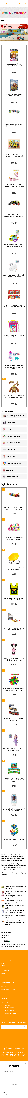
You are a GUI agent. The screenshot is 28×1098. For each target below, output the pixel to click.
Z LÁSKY (7, 429)
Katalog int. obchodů (10, 1057)
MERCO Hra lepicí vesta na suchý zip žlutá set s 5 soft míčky (14, 599)
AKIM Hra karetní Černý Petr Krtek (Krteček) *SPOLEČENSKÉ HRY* (14, 125)
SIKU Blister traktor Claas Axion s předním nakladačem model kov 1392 (14, 215)
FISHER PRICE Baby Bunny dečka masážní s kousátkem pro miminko (14, 276)
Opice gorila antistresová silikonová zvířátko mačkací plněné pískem (14, 396)
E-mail (2, 1026)
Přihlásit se (3, 965)
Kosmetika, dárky (13, 1055)
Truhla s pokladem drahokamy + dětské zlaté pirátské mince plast (14, 629)
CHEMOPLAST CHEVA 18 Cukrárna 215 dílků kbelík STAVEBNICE (14, 336)
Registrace (3, 967)
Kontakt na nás (4, 988)
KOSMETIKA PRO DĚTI (10, 476)
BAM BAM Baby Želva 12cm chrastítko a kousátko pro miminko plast (14, 245)
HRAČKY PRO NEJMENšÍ (12, 463)
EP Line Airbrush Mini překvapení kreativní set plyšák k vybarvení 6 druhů (14, 367)
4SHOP (22, 1048)
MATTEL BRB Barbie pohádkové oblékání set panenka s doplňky (14, 749)
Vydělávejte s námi (5, 970)
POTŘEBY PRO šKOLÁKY (11, 436)
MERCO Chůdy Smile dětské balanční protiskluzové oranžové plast (13, 901)
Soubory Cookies (4, 972)
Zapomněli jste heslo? (9, 1093)
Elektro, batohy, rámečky (7, 1052)
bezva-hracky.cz (10, 1044)
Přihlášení (14, 1084)
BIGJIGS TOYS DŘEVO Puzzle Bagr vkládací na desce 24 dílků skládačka (14, 155)
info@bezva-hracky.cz (10, 3)
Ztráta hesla (3, 968)
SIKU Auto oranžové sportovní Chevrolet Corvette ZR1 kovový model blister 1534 (14, 921)
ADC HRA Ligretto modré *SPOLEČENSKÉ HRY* (14, 840)
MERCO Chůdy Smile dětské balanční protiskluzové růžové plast (13, 896)
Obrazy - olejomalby (16, 1054)
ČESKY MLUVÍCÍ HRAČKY (11, 442)
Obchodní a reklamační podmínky (8, 989)
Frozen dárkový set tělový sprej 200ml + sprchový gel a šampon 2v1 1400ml (14, 911)
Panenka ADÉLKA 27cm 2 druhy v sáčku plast (15, 891)
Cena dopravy (4, 986)
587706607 (7, 941)
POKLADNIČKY (8, 470)
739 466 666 (6, 3)
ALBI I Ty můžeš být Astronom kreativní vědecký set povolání (14, 810)
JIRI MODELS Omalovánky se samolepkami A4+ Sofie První (14, 65)
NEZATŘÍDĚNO (9, 449)
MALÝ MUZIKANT (9, 456)
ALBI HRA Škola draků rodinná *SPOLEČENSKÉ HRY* (14, 95)
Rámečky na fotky (18, 1052)
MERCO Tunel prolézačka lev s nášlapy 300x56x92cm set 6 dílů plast (14, 508)
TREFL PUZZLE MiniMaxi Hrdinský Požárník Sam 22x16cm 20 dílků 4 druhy (14, 306)
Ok (24, 1027)
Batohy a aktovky (5, 1054)
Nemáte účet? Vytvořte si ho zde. (11, 1095)
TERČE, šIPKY (9, 422)
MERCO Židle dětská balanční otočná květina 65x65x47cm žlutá (14, 568)
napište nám (4, 937)
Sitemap (3, 973)
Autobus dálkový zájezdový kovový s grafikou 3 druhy (14, 719)
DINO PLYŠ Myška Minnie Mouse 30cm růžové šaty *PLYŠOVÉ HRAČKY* (14, 659)
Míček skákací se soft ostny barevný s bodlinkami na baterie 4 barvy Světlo (14, 689)
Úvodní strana (4, 963)
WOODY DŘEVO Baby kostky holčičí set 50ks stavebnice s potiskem (14, 538)
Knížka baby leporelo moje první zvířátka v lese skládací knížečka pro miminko (14, 779)
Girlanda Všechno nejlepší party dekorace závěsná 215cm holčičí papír (14, 185)
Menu (4, 21)
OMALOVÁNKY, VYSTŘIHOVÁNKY (13, 415)
